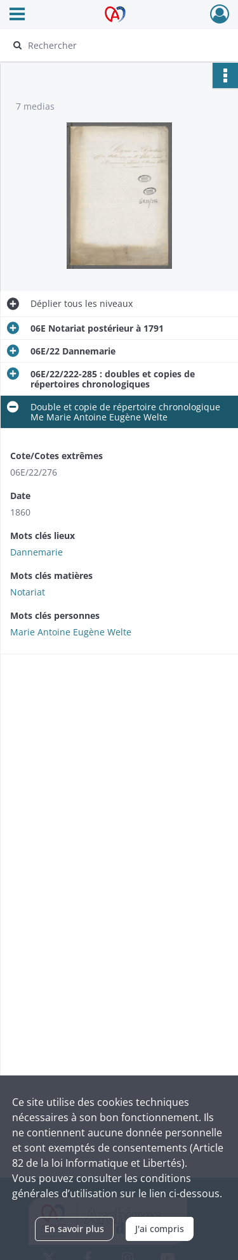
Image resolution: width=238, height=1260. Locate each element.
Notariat (27, 592)
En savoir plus (74, 1229)
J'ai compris (159, 1229)
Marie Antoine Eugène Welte (70, 632)
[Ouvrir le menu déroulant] (17, 15)
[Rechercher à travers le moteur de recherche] (118, 45)
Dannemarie (36, 552)
